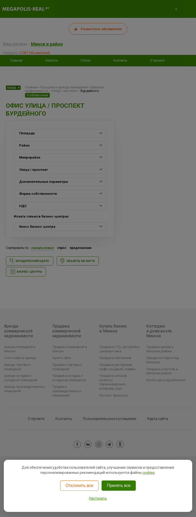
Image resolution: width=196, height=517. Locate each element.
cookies (148, 473)
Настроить (98, 498)
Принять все (118, 485)
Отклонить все (79, 485)
